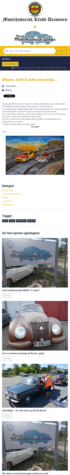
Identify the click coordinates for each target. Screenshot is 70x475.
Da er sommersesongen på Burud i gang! (23, 353)
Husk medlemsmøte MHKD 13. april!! (20, 290)
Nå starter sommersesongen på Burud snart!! (25, 473)
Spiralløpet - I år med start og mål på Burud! (24, 410)
